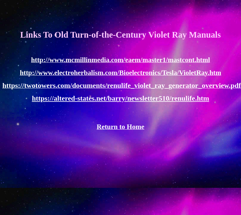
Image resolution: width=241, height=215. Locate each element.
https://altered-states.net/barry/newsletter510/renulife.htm (120, 98)
